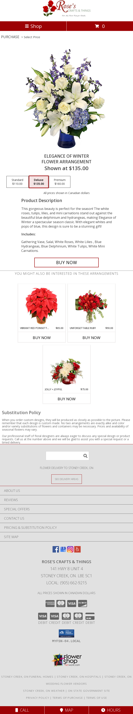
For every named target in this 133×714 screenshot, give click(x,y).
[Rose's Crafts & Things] (67, 15)
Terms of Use (96, 698)
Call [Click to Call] (22, 710)
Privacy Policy (37, 698)
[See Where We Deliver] (66, 479)
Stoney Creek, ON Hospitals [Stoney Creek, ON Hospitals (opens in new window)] (79, 676)
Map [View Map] (66, 710)
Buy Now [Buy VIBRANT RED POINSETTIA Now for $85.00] (42, 337)
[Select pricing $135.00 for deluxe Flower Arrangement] (38, 182)
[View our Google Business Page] (63, 551)
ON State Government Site (89, 691)
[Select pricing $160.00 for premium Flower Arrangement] (59, 182)
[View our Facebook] (56, 551)
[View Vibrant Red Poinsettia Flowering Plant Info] (41, 305)
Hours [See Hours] (111, 710)
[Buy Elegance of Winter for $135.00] (66, 262)
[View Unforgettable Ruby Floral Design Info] (91, 305)
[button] (66, 633)
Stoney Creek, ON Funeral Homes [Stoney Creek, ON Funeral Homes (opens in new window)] (27, 676)
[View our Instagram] (70, 551)
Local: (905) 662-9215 (66, 582)
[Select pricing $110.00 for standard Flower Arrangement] (17, 182)
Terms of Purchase (68, 698)
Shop (33, 26)
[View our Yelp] (77, 551)
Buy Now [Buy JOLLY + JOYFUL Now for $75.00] (67, 398)
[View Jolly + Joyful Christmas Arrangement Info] (66, 366)
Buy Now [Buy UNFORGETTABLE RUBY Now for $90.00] (91, 337)
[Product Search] (67, 455)
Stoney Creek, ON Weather (44, 691)
